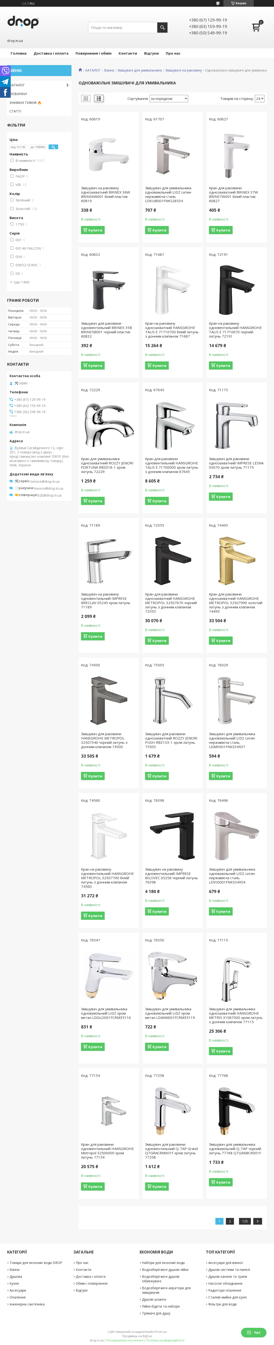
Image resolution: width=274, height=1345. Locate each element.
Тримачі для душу (156, 1313)
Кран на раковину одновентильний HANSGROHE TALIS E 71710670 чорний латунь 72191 (235, 329)
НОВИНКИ (18, 94)
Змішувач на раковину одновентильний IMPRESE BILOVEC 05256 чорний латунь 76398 (171, 875)
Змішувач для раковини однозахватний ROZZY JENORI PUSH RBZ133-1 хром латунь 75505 (171, 740)
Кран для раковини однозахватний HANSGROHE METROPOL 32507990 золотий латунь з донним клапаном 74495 (235, 602)
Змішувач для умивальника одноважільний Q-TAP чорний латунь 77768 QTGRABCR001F (235, 1148)
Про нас (173, 53)
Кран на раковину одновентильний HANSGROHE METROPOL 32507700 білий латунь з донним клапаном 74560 (107, 877)
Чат (254, 1332)
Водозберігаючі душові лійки (165, 1269)
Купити (95, 230)
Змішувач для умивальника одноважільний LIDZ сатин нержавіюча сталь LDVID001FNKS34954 (232, 875)
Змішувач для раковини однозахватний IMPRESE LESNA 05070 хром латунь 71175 (236, 463)
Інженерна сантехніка (27, 1304)
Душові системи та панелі (229, 1269)
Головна (18, 53)
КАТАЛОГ (93, 70)
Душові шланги (154, 1299)
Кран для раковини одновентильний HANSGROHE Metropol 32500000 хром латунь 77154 (107, 1150)
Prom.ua (161, 1332)
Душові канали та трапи (227, 1276)
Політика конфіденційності (165, 1340)
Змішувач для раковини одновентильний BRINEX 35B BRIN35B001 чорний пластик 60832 (106, 329)
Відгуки (151, 53)
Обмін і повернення (91, 1283)
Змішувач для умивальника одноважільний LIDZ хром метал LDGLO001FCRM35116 (106, 1013)
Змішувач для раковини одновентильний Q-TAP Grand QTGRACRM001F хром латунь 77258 (171, 1150)
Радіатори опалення (224, 1290)
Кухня (14, 1283)
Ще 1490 (22, 282)
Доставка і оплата (51, 53)
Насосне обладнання (225, 1283)
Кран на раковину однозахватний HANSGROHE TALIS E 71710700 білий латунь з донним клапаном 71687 (172, 329)
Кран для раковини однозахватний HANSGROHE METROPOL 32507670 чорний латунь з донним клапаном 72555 (171, 602)
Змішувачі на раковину (183, 70)
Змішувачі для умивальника (139, 70)
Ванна (109, 70)
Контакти (128, 53)
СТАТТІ (15, 111)
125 (245, 1221)
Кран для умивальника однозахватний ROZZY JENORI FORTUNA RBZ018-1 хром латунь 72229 (107, 465)
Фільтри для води (222, 1304)
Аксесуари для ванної (225, 1262)
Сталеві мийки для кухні (227, 1297)
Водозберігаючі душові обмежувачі (160, 1278)
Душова (16, 1276)
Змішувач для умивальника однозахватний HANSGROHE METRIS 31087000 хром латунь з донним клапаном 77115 (236, 1015)
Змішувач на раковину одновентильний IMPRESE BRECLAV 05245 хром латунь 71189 (105, 600)
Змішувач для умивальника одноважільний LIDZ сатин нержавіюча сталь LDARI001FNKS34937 (232, 740)
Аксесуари (18, 1290)
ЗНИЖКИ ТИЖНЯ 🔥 (25, 102)
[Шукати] (162, 27)
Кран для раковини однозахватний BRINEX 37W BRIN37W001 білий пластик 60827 (233, 194)
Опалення (17, 1297)
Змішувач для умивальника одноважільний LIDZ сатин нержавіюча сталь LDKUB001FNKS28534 (168, 194)
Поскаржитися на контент (125, 1340)
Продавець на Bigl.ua (137, 1336)
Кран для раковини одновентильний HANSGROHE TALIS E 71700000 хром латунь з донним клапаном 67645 (171, 465)
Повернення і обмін (94, 53)
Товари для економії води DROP (36, 1262)
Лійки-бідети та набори (161, 1306)
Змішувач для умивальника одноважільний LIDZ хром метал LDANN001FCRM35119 (170, 1013)
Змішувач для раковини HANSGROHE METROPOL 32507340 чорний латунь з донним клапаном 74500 (104, 740)
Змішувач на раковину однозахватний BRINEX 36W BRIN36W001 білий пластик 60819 (105, 194)
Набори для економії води (163, 1262)
